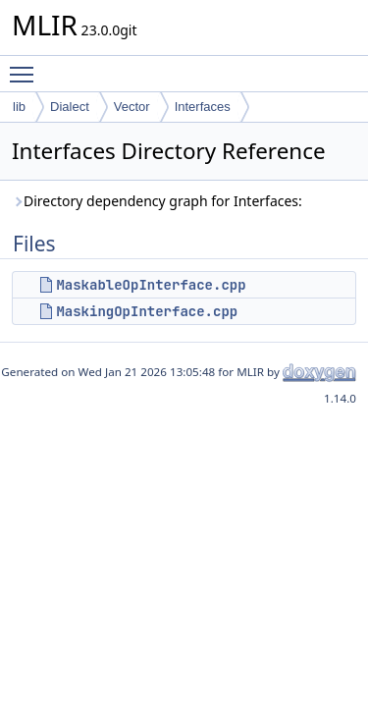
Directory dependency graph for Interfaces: (157, 200)
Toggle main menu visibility (26, 66)
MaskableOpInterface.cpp (150, 285)
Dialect (69, 106)
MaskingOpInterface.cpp (146, 311)
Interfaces (203, 106)
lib (19, 106)
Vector (132, 106)
